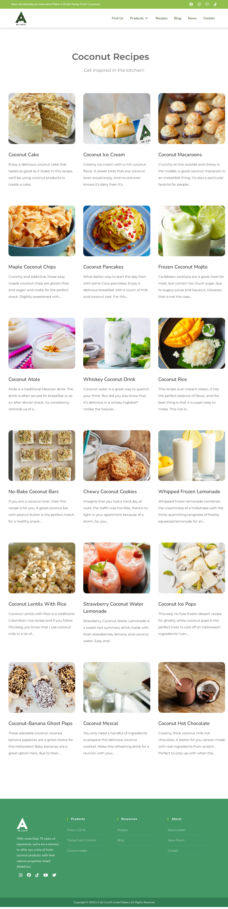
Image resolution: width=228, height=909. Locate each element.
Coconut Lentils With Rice (37, 605)
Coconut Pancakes (103, 267)
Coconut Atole (24, 380)
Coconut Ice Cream (104, 155)
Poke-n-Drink (76, 832)
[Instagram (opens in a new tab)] (200, 4)
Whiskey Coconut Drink (109, 380)
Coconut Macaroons (180, 155)
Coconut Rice (172, 380)
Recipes (122, 832)
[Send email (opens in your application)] (208, 4)
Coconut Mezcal (100, 725)
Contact (173, 853)
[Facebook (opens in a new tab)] (192, 4)
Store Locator (176, 832)
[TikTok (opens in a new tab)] (214, 4)
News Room (176, 842)
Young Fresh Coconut (81, 842)
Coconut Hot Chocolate (184, 725)
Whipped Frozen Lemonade (189, 493)
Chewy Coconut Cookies (110, 493)
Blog (120, 842)
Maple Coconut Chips (32, 267)
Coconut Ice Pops (177, 605)
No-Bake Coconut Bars (33, 493)
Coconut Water (77, 853)
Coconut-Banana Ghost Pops (40, 725)
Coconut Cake (23, 155)
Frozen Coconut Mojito (183, 267)
